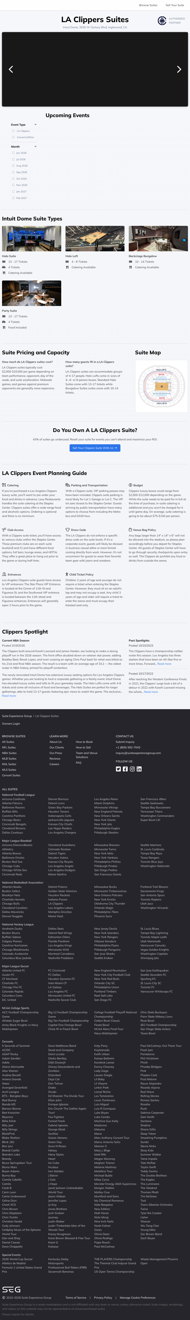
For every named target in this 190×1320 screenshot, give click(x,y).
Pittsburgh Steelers (106, 832)
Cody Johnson (11, 1225)
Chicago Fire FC (12, 987)
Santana (145, 1121)
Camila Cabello (12, 1179)
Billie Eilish (9, 1121)
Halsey (52, 1150)
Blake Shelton (11, 1138)
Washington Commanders (157, 815)
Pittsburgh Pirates (105, 866)
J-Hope (52, 1183)
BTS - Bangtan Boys (15, 1096)
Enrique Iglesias (58, 1104)
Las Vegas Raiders (60, 828)
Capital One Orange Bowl (64, 1024)
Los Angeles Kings (60, 945)
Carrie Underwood (14, 1196)
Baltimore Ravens (13, 807)
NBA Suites (9, 753)
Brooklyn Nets (11, 895)
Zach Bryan (147, 1238)
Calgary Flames (12, 941)
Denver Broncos (58, 799)
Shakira (145, 1125)
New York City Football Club (112, 974)
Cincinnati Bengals (14, 824)
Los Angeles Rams (106, 799)
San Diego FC (103, 999)
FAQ (78, 762)
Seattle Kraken (103, 958)
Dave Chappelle (12, 1246)
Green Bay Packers (60, 807)
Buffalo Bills (10, 811)
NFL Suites (9, 747)
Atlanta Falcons (12, 803)
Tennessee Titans (151, 811)
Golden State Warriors (62, 891)
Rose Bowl (147, 1020)
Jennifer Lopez (57, 1200)
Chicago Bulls (11, 903)
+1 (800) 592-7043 (128, 747)
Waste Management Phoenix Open (159, 1261)
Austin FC (8, 974)
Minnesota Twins (105, 849)
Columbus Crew (12, 995)
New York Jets (103, 824)
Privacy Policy (103, 1297)
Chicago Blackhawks (15, 949)
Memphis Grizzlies (60, 912)
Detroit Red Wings (60, 932)
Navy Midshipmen (105, 1033)
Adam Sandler (11, 1058)
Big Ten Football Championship (68, 1020)
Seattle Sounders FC (153, 974)
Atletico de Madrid (14, 1263)
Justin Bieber (56, 1221)
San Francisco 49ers (153, 799)
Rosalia (145, 1104)
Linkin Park (101, 1087)
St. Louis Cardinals (152, 849)
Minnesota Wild (58, 949)
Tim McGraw (148, 1196)
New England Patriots (108, 811)
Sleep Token (148, 1133)
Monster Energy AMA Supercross (115, 1183)
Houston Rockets (59, 895)
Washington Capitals (154, 953)
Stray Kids (146, 1150)
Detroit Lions (56, 803)
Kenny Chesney (104, 1066)
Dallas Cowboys (12, 832)
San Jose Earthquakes (154, 970)
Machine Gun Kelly (106, 1121)
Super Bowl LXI (150, 820)
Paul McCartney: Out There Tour (160, 1045)
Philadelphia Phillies (107, 861)
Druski (52, 1091)
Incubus (53, 1167)
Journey (53, 1217)
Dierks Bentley (57, 1058)
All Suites (8, 742)
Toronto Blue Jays (151, 861)
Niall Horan (101, 1213)
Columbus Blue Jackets (16, 958)
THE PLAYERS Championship (113, 1259)
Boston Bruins (11, 932)
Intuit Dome (70, 27)
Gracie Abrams (57, 1138)
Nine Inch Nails (104, 1221)
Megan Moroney (104, 1158)
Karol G (53, 1242)
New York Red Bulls (106, 979)
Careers (54, 764)
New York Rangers (106, 937)
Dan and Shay (11, 1238)
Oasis (97, 1230)
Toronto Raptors (150, 899)
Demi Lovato (56, 1054)
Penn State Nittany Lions (156, 1016)
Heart (51, 1158)
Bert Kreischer (11, 1112)
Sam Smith (147, 1116)
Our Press (56, 753)
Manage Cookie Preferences (137, 1297)
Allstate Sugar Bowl (15, 1020)
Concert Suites (11, 775)
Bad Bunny (9, 1100)
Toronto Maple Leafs (153, 937)
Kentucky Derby (58, 1259)
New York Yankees (106, 857)
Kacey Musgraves (59, 1234)
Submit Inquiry (125, 742)
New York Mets (103, 853)
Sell (175, 5)
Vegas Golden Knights (154, 949)
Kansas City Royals (60, 861)
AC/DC (6, 1050)
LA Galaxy (55, 987)
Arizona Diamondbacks (17, 845)
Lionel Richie (102, 1091)
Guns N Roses (57, 1146)
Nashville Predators (60, 958)
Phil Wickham (149, 1058)
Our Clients (57, 747)
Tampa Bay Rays (151, 853)
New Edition (102, 1209)
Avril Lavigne (10, 1091)
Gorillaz (53, 1133)
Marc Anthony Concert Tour (111, 1138)
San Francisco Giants (107, 874)
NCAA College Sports (15, 1008)
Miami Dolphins (104, 803)
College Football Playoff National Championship (115, 1014)
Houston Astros (58, 857)
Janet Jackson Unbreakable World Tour (65, 1190)
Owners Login (11, 723)
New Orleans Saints (107, 815)
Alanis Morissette (13, 1066)
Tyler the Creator (151, 1213)
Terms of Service (76, 1297)
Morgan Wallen (104, 1188)
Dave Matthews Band (62, 1045)
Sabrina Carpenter (152, 1112)
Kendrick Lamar (104, 1062)
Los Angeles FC (58, 991)
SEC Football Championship (158, 1024)
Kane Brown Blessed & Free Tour (69, 1238)
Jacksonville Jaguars (61, 820)
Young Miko (148, 1230)
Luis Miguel (101, 1104)
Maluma (99, 1129)
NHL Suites (9, 764)
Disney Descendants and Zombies (64, 1069)
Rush (143, 1108)
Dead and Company (61, 1050)
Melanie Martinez (105, 1167)
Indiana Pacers (57, 899)
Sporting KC (148, 979)
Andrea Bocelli (11, 1075)
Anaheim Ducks (12, 928)
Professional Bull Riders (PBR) (67, 1267)
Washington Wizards (154, 907)
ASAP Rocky (10, 1054)
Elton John (55, 1100)
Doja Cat (54, 1079)
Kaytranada (101, 1050)
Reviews (55, 758)
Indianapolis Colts (59, 815)
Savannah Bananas (61, 1271)
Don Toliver (55, 1083)
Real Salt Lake (103, 995)
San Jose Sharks (104, 953)
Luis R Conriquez (105, 1108)
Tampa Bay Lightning (154, 932)
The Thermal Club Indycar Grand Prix (115, 1265)
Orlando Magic (103, 907)
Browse (148, 5)
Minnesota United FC (61, 995)
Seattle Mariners (150, 845)
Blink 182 (8, 1142)
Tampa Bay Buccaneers (155, 807)
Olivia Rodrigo (103, 1238)
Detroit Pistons (57, 887)
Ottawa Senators (105, 941)
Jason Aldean (56, 1196)
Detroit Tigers (56, 853)
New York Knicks (105, 899)
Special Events (11, 1255)
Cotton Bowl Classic (107, 1020)
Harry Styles (56, 1154)
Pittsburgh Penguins (107, 949)
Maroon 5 (100, 1146)
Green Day (55, 1142)
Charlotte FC (10, 983)
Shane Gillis (148, 1129)
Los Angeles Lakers (60, 907)
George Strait (56, 1129)
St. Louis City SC (150, 983)
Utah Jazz (146, 903)
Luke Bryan (101, 1112)
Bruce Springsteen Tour (17, 1163)
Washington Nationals (155, 866)
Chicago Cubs (11, 866)
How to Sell (83, 747)
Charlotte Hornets (13, 899)
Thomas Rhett (149, 1192)
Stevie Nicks (148, 1146)
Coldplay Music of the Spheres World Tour (21, 1232)
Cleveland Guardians (61, 845)
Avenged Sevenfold (14, 1087)
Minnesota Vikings (106, 807)
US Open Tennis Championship (114, 1271)
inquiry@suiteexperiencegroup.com (138, 753)
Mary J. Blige (102, 1150)
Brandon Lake (11, 1154)
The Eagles (147, 1179)
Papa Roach (102, 1242)
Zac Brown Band (151, 1234)
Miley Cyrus (101, 1179)
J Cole (51, 1179)
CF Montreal (10, 979)
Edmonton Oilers (59, 937)
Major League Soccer (15, 966)
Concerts (7, 1041)
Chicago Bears (11, 820)
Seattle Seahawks (151, 803)
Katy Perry (101, 1045)
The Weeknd (148, 1188)
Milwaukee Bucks (105, 887)
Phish (144, 1062)
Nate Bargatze (103, 1204)
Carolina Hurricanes (14, 945)
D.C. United (9, 999)
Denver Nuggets (12, 916)
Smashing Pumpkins (153, 1138)
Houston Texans (58, 811)
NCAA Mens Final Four (108, 1029)
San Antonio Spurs (152, 895)
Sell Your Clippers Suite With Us (95, 448)
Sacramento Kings (152, 891)
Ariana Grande (11, 1079)
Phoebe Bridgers (151, 1066)
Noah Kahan (102, 1225)
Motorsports (56, 1263)
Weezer (145, 1221)
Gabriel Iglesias (58, 1125)
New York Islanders (106, 932)
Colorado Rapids (12, 991)
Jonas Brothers (57, 1209)
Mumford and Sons (106, 1196)
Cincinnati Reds (12, 874)
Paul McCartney (104, 1246)
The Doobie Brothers (153, 1175)
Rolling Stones (149, 1096)
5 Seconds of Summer (16, 1045)
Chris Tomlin (10, 1217)
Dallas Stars (56, 928)
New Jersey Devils (105, 928)
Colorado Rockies (59, 849)
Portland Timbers (105, 991)
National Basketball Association (22, 882)
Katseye (53, 1246)
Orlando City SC (104, 983)
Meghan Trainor (104, 1163)
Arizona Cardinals (13, 799)
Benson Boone (11, 1108)
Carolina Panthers (13, 815)
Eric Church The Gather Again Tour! (67, 1110)
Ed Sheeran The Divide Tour (66, 1096)
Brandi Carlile (10, 1150)
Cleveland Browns (13, 828)
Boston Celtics (11, 891)
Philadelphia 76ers (106, 912)
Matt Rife (100, 1154)
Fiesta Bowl (101, 1024)
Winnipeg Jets (149, 958)
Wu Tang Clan (149, 1225)
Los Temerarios (104, 1096)
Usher (144, 1217)
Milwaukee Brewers (106, 845)
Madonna (100, 1125)
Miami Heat (55, 916)
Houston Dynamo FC (61, 979)
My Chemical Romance (109, 1200)
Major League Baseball (17, 840)
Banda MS (8, 1104)
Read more (9, 695)
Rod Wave (147, 1091)
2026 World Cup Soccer (17, 1259)
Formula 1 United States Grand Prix (22, 1269)
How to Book (84, 742)
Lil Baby (99, 1079)
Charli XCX (9, 1204)
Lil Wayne (100, 1083)
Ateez (5, 1083)
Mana (98, 1133)
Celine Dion (9, 1200)
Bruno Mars (9, 1167)
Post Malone (148, 1079)
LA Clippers (55, 903)
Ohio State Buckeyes (153, 1012)
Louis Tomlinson (104, 1100)
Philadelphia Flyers (106, 945)
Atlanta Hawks (11, 887)
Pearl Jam (146, 1050)
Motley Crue (102, 1192)
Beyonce (7, 1116)
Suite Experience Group (17, 716)
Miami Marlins (57, 874)
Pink (143, 1071)
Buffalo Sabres (11, 937)
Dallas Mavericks (13, 912)
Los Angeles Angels (60, 866)
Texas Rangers (149, 857)
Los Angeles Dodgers (61, 870)
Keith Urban (102, 1054)
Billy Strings (9, 1129)
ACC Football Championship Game (20, 1014)
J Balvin (53, 1175)
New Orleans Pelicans (108, 895)
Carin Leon (9, 1192)
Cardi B (7, 1188)
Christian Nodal (12, 1221)
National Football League (18, 795)
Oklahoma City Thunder (109, 903)
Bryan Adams (10, 1171)
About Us (56, 742)
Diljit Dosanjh (57, 1062)
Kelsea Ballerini (104, 1058)
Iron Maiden (56, 1171)
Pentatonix (147, 1054)
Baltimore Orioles (13, 857)
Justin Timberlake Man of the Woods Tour (66, 1228)
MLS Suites (9, 769)
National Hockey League (18, 924)
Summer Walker (150, 1154)
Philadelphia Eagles (107, 828)
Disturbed (54, 1075)
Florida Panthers (58, 941)
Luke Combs (102, 1116)
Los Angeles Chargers (62, 832)
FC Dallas (54, 974)
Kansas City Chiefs (60, 824)
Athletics (7, 849)
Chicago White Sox (14, 870)
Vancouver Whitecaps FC (156, 991)
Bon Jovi (7, 1146)
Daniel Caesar (11, 1242)
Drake (52, 1087)
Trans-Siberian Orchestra (156, 1204)
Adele (5, 1062)
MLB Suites (9, 758)
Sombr (144, 1142)
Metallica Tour (103, 1171)
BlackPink (8, 1133)
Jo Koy (52, 1204)
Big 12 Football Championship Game (67, 1014)
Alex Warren (10, 1071)
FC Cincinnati (56, 970)
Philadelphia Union (106, 987)
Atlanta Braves (11, 853)
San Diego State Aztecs (155, 1029)
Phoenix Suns (103, 916)
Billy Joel (7, 1125)
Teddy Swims (149, 1171)
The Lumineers (149, 1183)
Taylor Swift (148, 1167)
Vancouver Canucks (153, 945)
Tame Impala (148, 1158)
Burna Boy (9, 1175)
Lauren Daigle (103, 1075)
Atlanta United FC (13, 970)
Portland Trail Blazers (154, 887)
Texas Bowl (147, 1033)
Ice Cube (53, 1163)
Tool (143, 1200)
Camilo (6, 1183)
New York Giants (105, 820)
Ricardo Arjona (150, 1087)
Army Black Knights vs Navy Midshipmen (20, 1027)
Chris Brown (10, 1209)
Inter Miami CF (57, 983)
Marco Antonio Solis (107, 1142)
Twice (144, 1209)
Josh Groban (56, 1213)
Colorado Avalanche (15, 953)
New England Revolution (110, 970)
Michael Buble (103, 1175)
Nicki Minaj (101, 1217)
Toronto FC (147, 987)
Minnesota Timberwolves (110, 891)
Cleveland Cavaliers (14, 907)
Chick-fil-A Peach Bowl (63, 1029)
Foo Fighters (56, 1116)
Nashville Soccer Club (62, 999)
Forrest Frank (56, 1121)
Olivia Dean (101, 1234)
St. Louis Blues (149, 928)
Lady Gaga (101, 1071)
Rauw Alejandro (150, 1083)
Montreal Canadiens (61, 953)
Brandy (6, 1158)
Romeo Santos (149, 1100)
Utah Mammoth (150, 941)
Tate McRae (147, 1163)
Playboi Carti (148, 1075)
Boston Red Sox (12, 861)
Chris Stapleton (12, 1213)
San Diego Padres (105, 870)
